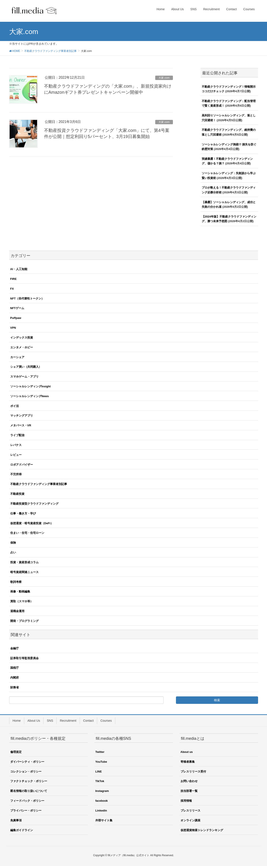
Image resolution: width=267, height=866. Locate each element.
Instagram (102, 791)
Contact (88, 720)
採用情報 (186, 800)
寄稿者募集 (188, 761)
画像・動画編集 (20, 591)
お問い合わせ (189, 781)
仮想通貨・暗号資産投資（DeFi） (31, 523)
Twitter (100, 752)
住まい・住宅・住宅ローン (27, 532)
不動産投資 (17, 493)
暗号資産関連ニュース (24, 572)
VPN (13, 327)
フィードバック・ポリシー (27, 800)
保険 (13, 542)
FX (12, 288)
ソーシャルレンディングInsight (30, 386)
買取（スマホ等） (21, 601)
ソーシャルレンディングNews (29, 396)
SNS (50, 720)
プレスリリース (190, 810)
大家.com (163, 77)
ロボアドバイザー (21, 464)
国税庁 (14, 667)
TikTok (99, 781)
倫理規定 (16, 752)
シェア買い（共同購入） (25, 366)
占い (13, 552)
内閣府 (14, 677)
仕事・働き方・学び (23, 513)
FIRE (13, 279)
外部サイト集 (103, 820)
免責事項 (16, 820)
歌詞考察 (16, 582)
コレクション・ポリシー (25, 771)
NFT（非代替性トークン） (27, 298)
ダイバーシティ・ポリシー (27, 761)
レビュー (16, 454)
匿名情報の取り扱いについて (28, 791)
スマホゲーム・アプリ (24, 376)
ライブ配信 (17, 435)
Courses (106, 720)
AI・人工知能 (18, 269)
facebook (101, 800)
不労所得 (16, 474)
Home (17, 720)
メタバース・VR (20, 425)
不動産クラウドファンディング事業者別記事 (38, 484)
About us (187, 752)
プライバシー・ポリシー (25, 810)
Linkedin (101, 810)
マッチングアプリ (21, 415)
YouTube (101, 761)
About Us (34, 720)
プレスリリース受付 (193, 771)
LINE (98, 771)
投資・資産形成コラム (24, 562)
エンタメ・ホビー (21, 347)
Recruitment (68, 720)
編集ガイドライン (21, 830)
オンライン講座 (190, 820)
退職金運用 (17, 611)
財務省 (14, 687)
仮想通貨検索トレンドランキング (202, 830)
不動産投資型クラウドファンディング (34, 503)
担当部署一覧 (189, 791)
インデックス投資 (21, 337)
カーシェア (17, 357)
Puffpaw (15, 318)
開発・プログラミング (24, 621)
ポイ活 (14, 406)
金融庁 (14, 648)
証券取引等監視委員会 (24, 658)
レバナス (16, 445)
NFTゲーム (17, 308)
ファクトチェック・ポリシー (28, 781)
